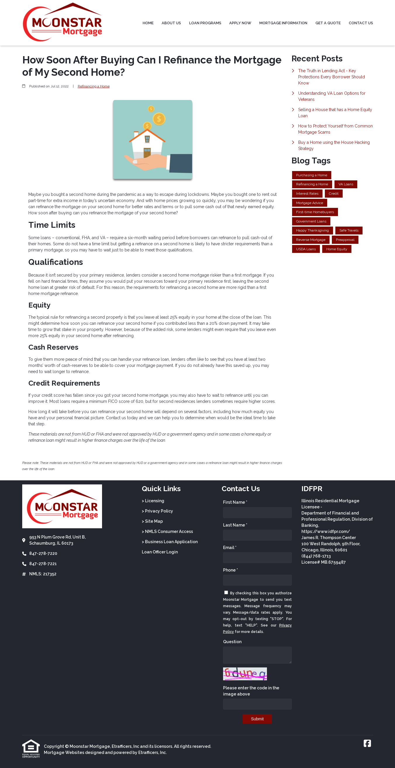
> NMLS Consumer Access (167, 531)
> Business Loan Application (170, 541)
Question (232, 641)
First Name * (235, 502)
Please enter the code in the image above (251, 691)
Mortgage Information (283, 23)
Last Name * (235, 525)
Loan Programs (205, 23)
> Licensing (153, 500)
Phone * (230, 570)
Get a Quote (328, 23)
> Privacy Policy (157, 511)
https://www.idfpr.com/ (325, 531)
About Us (171, 23)
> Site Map (152, 521)
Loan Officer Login (160, 552)
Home (148, 23)
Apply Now (240, 23)
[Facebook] (367, 743)
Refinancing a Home (94, 86)
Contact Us (361, 23)
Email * (230, 547)
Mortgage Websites (64, 752)
